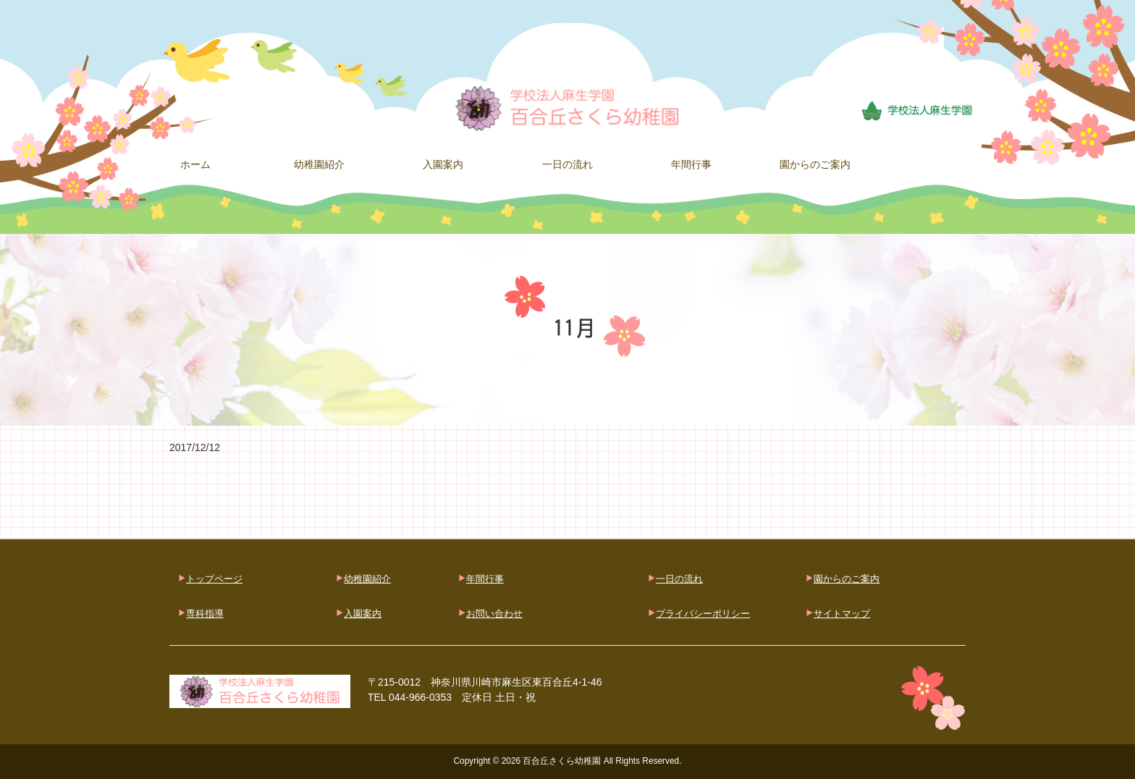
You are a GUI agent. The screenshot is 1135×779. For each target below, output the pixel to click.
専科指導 (205, 613)
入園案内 (362, 613)
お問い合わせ (494, 613)
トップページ (214, 578)
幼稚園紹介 (367, 578)
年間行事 (485, 578)
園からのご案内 (846, 578)
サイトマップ (842, 613)
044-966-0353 (420, 697)
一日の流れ (679, 578)
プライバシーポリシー (703, 613)
